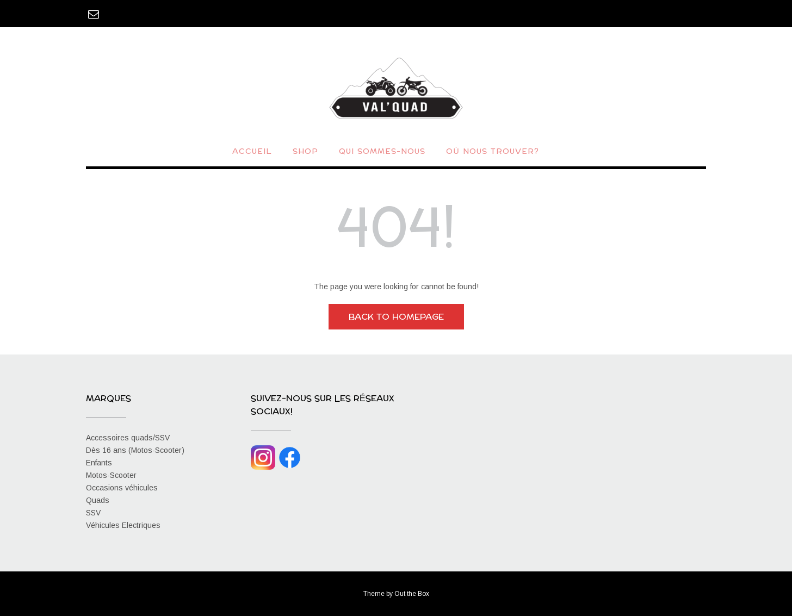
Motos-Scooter (111, 475)
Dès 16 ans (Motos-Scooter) (135, 450)
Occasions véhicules (122, 487)
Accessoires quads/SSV (128, 437)
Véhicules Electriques (123, 525)
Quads (97, 500)
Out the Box (411, 594)
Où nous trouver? (492, 152)
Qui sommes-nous (382, 152)
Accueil (252, 152)
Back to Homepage (396, 317)
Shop (305, 152)
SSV (93, 512)
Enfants (99, 462)
